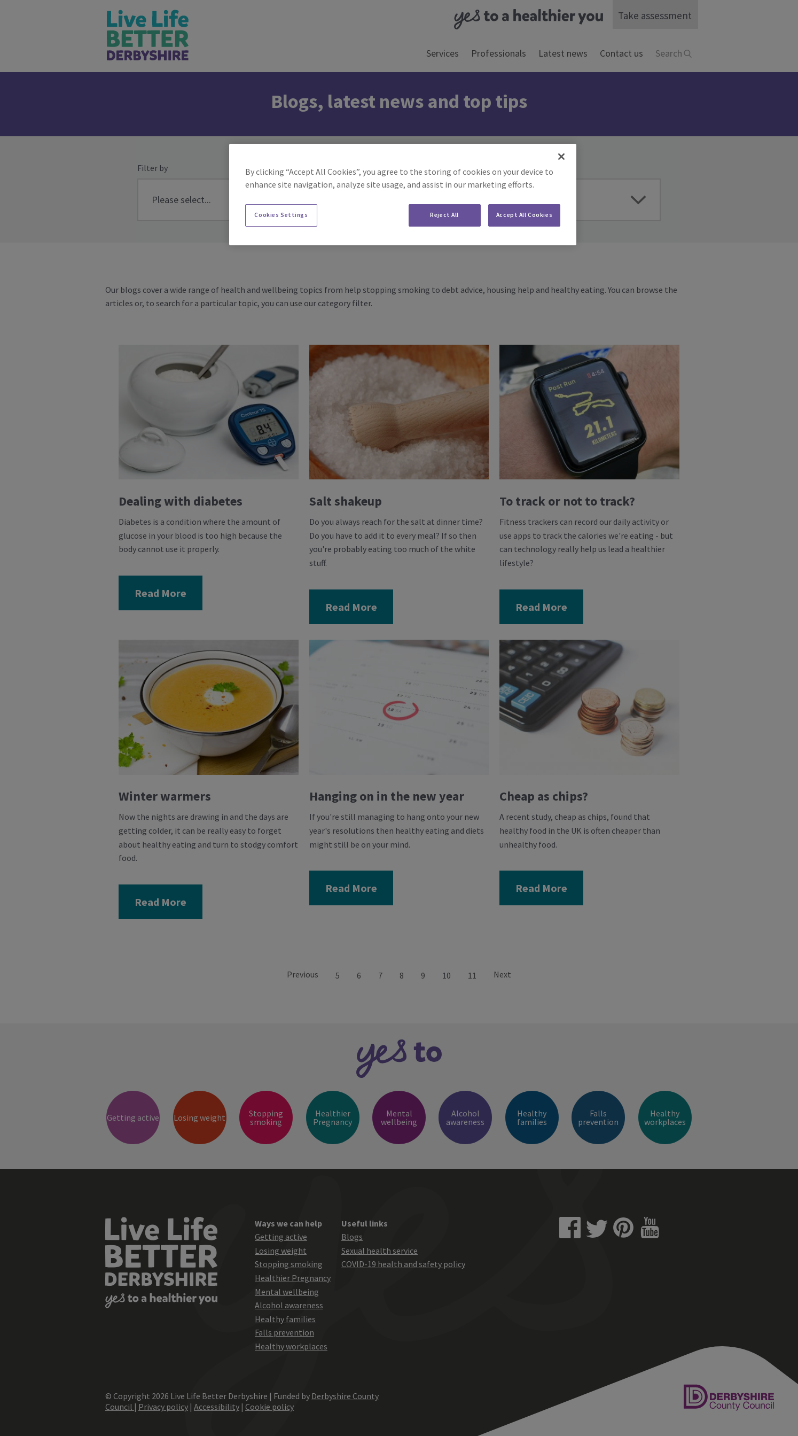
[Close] (561, 156)
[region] (402, 194)
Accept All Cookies (524, 215)
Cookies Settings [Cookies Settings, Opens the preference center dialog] (281, 215)
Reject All (444, 215)
